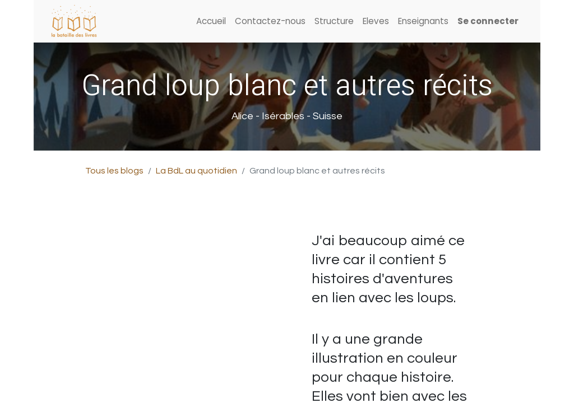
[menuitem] (211, 21)
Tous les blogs (114, 170)
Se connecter (488, 21)
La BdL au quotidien (196, 170)
